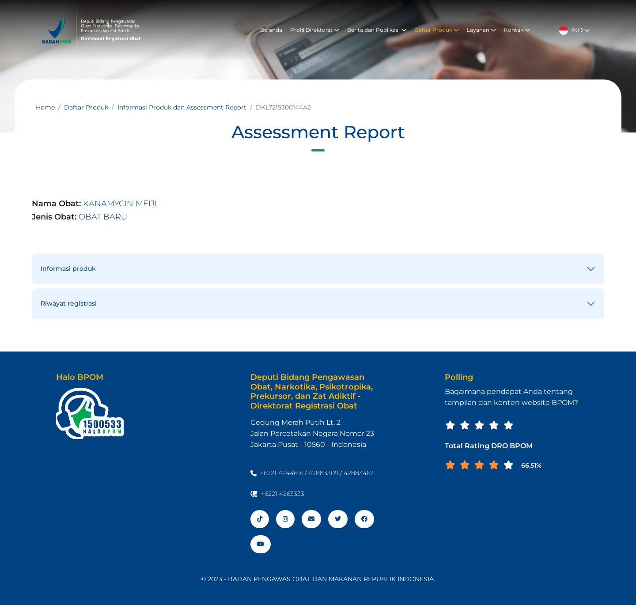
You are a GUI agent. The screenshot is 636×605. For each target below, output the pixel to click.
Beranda (271, 29)
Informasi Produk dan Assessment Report (181, 107)
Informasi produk (68, 268)
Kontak (517, 29)
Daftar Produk (436, 29)
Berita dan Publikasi (376, 29)
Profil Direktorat (314, 29)
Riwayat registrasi (69, 303)
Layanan (481, 29)
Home (45, 107)
